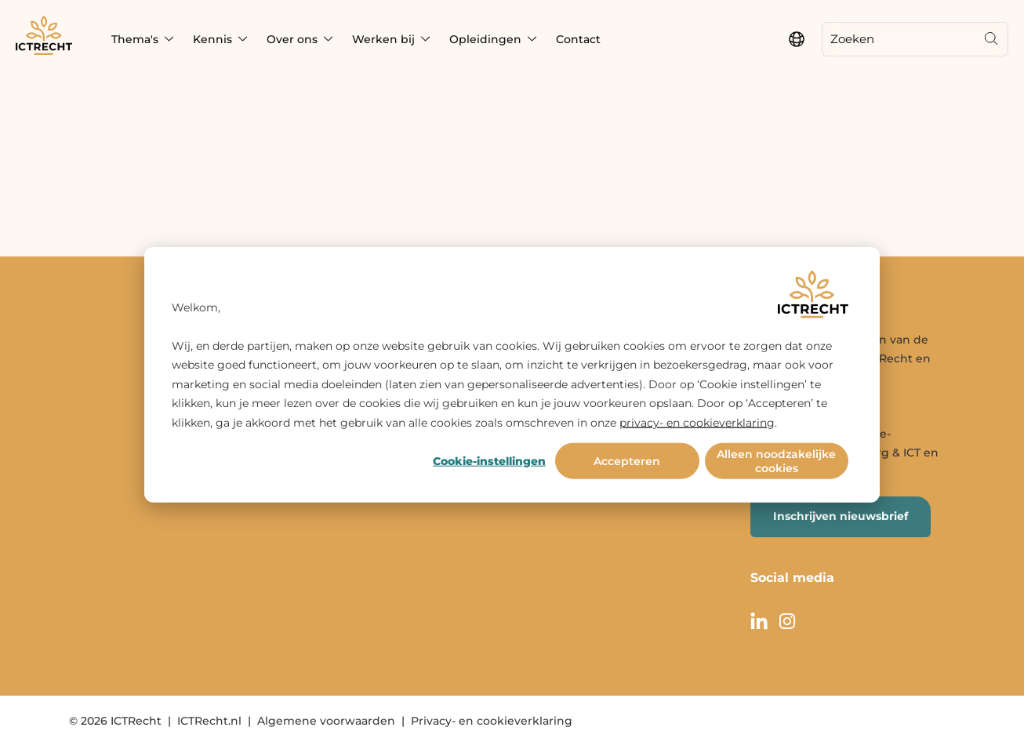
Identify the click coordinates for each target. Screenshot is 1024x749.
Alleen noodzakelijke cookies (776, 461)
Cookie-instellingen (489, 461)
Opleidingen (485, 39)
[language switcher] (796, 39)
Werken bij (383, 39)
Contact (578, 39)
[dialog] (512, 374)
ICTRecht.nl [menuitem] (209, 721)
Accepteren (627, 461)
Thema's (134, 39)
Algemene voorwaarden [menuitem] (326, 721)
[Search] (991, 39)
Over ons (292, 39)
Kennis (212, 39)
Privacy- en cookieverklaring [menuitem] (491, 721)
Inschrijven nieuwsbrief (840, 516)
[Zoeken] (898, 39)
